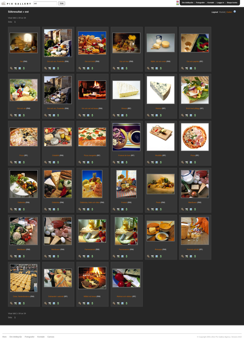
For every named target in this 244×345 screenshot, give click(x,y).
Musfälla (158, 155)
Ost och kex (124, 61)
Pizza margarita (90, 155)
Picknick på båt (193, 249)
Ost (21, 61)
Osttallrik (55, 155)
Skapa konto (232, 3)
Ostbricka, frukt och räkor (90, 202)
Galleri (229, 12)
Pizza (22, 155)
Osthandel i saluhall (56, 296)
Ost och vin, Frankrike (55, 61)
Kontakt (211, 3)
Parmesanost (90, 249)
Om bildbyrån (187, 3)
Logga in (220, 3)
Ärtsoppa (158, 249)
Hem (4, 337)
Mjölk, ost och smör (158, 61)
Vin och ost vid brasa (90, 108)
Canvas (50, 337)
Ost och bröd (90, 61)
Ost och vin (21, 108)
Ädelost (159, 108)
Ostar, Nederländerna (21, 296)
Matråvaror (192, 202)
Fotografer (200, 3)
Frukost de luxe (124, 155)
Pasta (158, 202)
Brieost (124, 108)
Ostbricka (21, 202)
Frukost (124, 202)
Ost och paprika (193, 61)
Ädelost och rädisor (124, 296)
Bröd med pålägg (193, 108)
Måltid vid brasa (90, 296)
